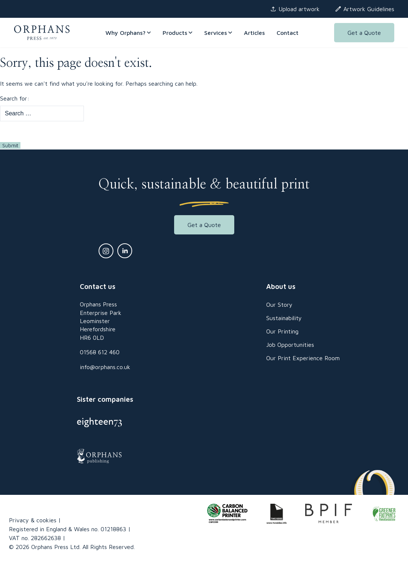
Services (218, 32)
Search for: (14, 98)
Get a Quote (364, 32)
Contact (287, 32)
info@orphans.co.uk (105, 367)
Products (177, 32)
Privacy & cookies (32, 520)
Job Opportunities (290, 344)
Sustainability (284, 318)
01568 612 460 (100, 352)
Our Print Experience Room (303, 358)
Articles (254, 32)
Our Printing (282, 331)
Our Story (279, 304)
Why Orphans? (128, 32)
